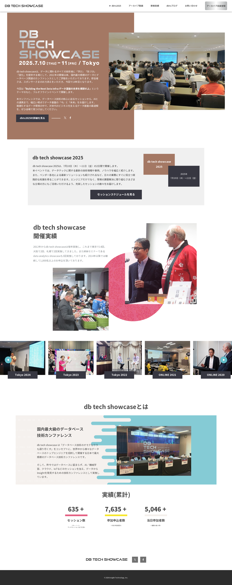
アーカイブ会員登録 (216, 6)
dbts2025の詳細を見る (32, 118)
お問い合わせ (191, 5)
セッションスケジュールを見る (116, 194)
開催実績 (155, 5)
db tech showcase (107, 559)
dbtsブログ (171, 5)
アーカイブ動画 (136, 5)
